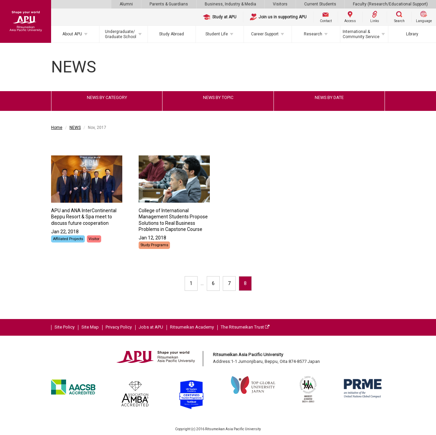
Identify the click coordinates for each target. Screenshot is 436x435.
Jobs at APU (151, 327)
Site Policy (64, 327)
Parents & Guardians (169, 4)
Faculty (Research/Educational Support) (390, 4)
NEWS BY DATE (329, 97)
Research (313, 34)
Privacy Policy (119, 327)
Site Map (90, 327)
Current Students (320, 4)
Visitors (280, 4)
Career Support (265, 34)
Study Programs (154, 245)
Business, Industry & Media (230, 4)
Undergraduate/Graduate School (120, 34)
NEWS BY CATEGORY (107, 97)
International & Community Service (361, 34)
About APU (72, 34)
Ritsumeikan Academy (192, 327)
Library (412, 34)
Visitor (94, 239)
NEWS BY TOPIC (218, 97)
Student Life (216, 34)
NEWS (75, 127)
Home (56, 127)
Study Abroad (171, 34)
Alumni (126, 4)
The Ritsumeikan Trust (245, 327)
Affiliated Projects (68, 239)
